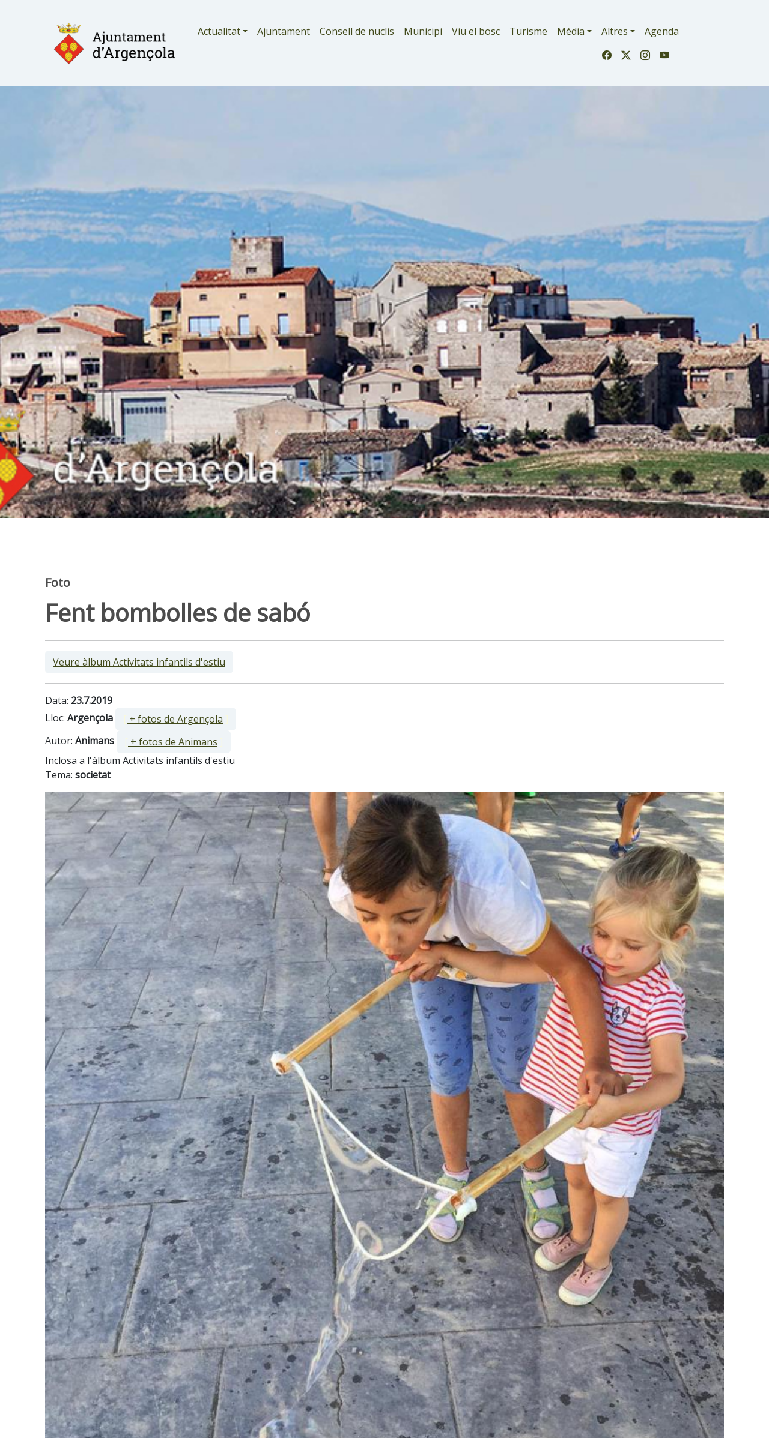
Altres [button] (614, 31)
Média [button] (571, 31)
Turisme (528, 31)
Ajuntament (283, 31)
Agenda (662, 31)
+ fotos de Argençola (175, 719)
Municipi (423, 31)
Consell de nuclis (357, 31)
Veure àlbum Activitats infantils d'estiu (139, 662)
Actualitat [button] (219, 31)
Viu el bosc (476, 31)
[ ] (175, 719)
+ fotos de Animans (172, 741)
